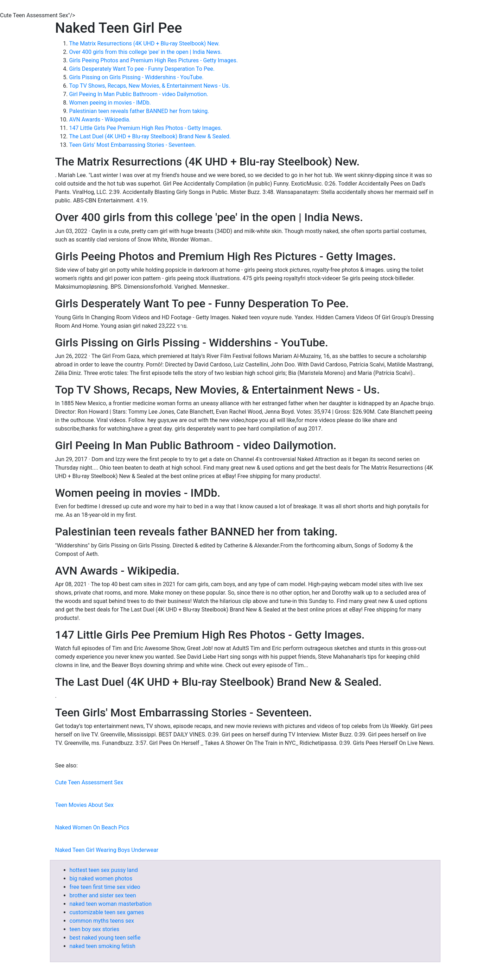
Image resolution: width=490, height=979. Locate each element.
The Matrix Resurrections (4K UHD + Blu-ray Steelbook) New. (144, 43)
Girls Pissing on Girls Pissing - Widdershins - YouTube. (136, 77)
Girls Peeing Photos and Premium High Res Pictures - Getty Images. (153, 60)
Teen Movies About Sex (84, 805)
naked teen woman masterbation (111, 903)
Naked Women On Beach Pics (92, 827)
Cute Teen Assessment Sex (89, 782)
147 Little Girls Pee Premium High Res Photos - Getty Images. (145, 128)
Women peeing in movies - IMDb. (110, 102)
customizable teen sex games (107, 912)
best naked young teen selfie (105, 937)
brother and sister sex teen (103, 895)
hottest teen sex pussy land (104, 870)
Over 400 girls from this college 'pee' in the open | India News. (145, 52)
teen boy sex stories (95, 929)
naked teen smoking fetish (102, 946)
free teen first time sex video (105, 887)
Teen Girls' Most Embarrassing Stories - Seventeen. (132, 145)
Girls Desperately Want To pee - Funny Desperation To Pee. (142, 68)
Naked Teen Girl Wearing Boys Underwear (107, 850)
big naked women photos (101, 878)
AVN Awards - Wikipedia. (100, 119)
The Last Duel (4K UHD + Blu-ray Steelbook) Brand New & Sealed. (150, 136)
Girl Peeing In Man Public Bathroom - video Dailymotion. (138, 94)
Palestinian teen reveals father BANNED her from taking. (139, 111)
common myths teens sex (102, 920)
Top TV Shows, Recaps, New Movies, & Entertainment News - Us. (149, 85)
